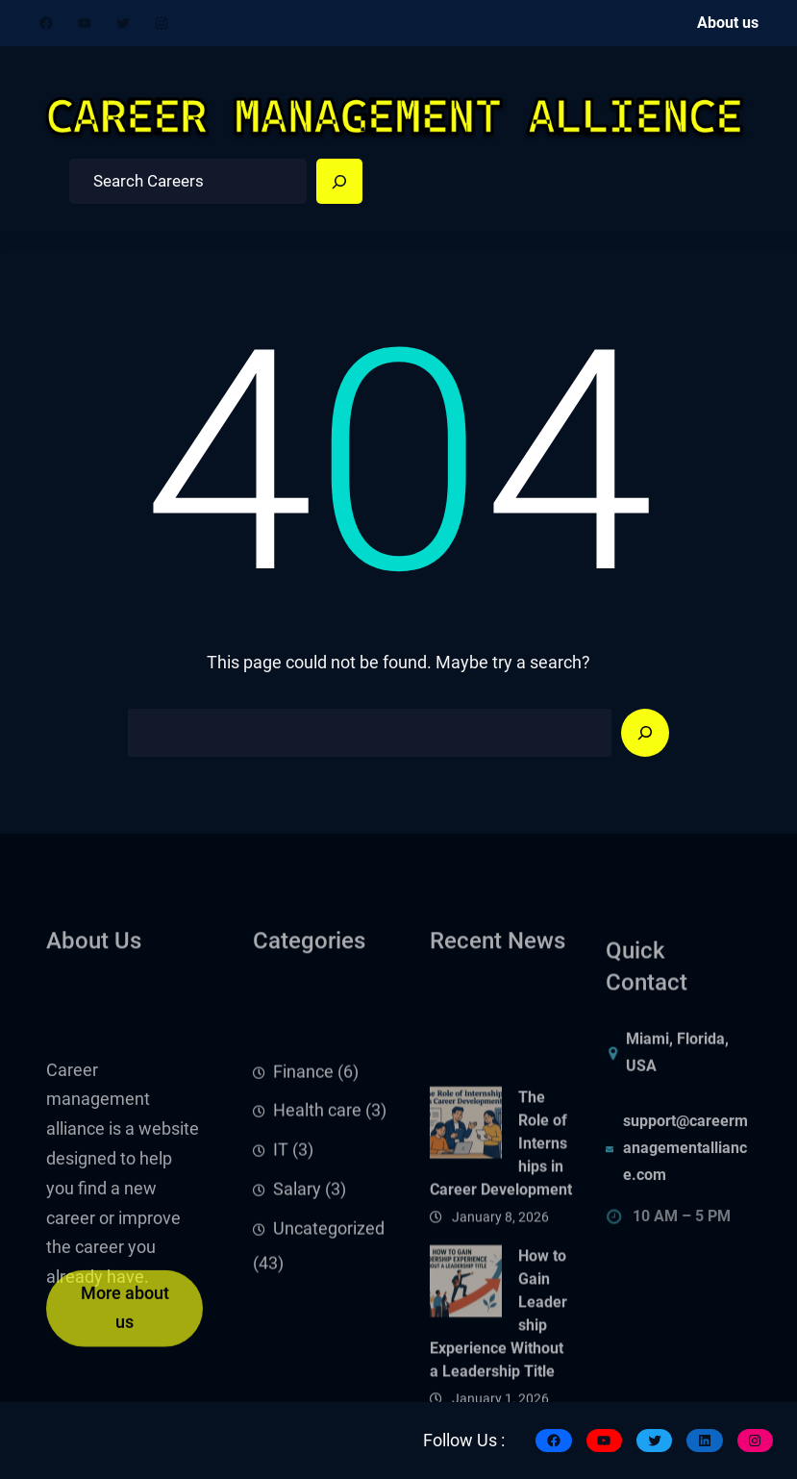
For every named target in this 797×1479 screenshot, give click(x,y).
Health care (317, 1168)
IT (280, 1207)
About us (728, 22)
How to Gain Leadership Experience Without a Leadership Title (499, 1399)
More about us (125, 1327)
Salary (297, 1247)
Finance (303, 1129)
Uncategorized (329, 1286)
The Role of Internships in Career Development (501, 1227)
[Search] (339, 182)
